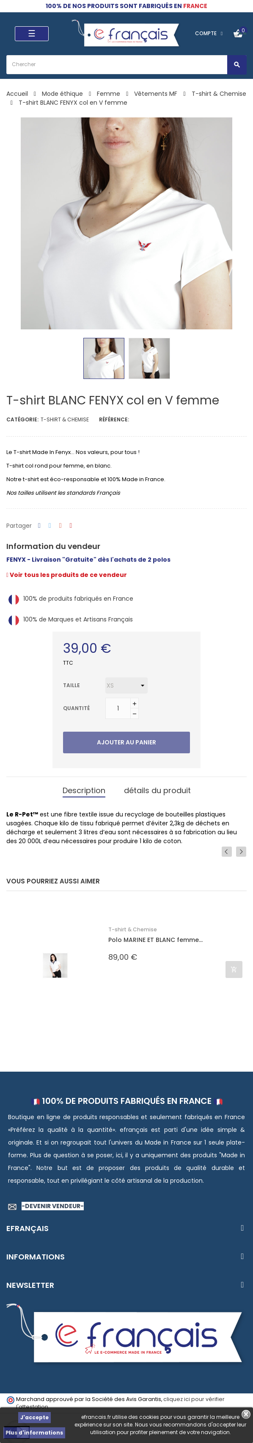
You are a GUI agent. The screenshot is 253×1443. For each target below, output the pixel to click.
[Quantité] (118, 708)
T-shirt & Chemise (65, 419)
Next (241, 852)
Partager (39, 525)
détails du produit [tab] (157, 790)
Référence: (114, 419)
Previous (227, 852)
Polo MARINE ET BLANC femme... (155, 940)
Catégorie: (22, 419)
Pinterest (71, 525)
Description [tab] (84, 790)
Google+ (60, 525)
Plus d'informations (34, 1432)
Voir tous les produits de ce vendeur (66, 575)
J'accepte (34, 1417)
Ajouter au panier (126, 742)
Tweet (50, 525)
